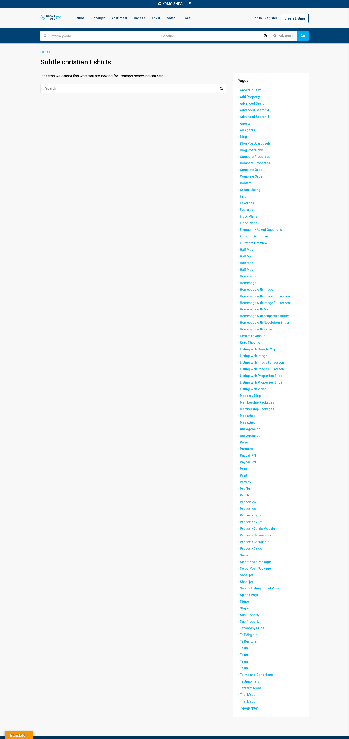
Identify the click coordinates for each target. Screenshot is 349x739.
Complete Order (252, 167)
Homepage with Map (255, 302)
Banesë (139, 18)
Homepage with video (256, 321)
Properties (248, 488)
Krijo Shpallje (250, 334)
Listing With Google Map (258, 341)
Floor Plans (248, 212)
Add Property (250, 96)
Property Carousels (254, 527)
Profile (245, 475)
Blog (243, 135)
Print (243, 456)
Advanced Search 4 (254, 109)
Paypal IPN (248, 443)
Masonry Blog (250, 386)
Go (303, 36)
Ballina (79, 18)
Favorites (247, 199)
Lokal (156, 18)
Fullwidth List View (253, 238)
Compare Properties (255, 154)
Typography (249, 687)
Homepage (248, 270)
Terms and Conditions (256, 655)
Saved (244, 540)
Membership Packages (257, 392)
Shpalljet (98, 18)
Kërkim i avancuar (253, 328)
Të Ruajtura (248, 623)
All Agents (247, 129)
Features (246, 206)
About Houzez (250, 90)
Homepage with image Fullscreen (265, 289)
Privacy (245, 469)
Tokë (186, 18)
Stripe (244, 585)
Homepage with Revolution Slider (265, 315)
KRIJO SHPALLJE (176, 4)
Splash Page (249, 578)
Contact (245, 180)
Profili (244, 482)
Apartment (119, 18)
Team (244, 630)
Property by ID (250, 501)
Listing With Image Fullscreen (262, 353)
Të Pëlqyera (249, 617)
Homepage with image (257, 283)
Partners (246, 437)
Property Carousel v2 (255, 520)
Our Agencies (250, 418)
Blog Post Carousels (255, 141)
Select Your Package (255, 546)
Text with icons (251, 668)
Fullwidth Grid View (254, 231)
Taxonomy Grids (252, 610)
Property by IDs (251, 508)
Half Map (246, 244)
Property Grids (251, 533)
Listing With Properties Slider (262, 366)
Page (244, 430)
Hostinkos (64, 730)
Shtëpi (171, 18)
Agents (245, 122)
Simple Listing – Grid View (259, 572)
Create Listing (294, 18)
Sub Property (249, 598)
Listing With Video (253, 379)
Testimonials (249, 662)
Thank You (247, 675)
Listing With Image (253, 347)
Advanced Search (253, 103)
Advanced (283, 36)
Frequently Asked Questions (261, 225)
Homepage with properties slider (264, 308)
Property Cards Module (257, 514)
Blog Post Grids (252, 148)
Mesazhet (247, 405)
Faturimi (246, 193)
